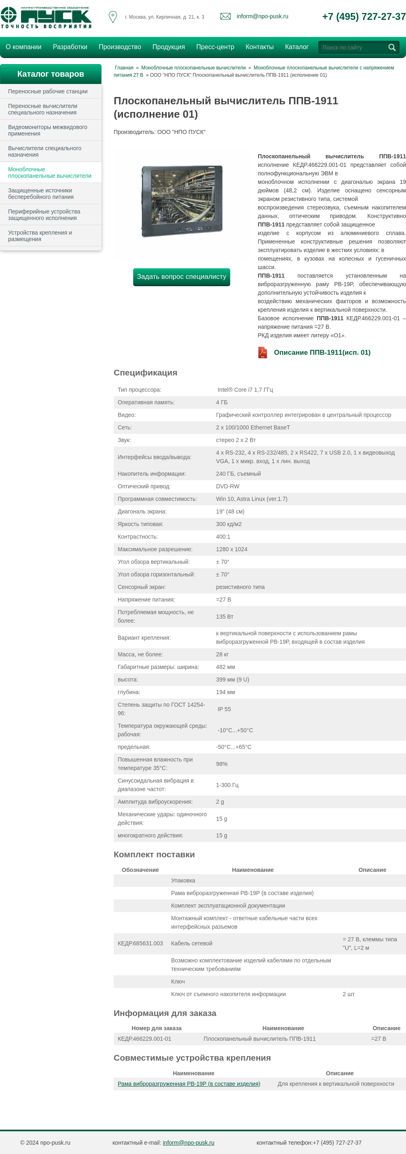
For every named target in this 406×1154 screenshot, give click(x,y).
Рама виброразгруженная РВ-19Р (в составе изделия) (189, 1084)
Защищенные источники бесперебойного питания (41, 193)
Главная (124, 68)
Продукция (166, 46)
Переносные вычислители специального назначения (43, 109)
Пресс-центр (213, 46)
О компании (21, 46)
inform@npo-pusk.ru (262, 16)
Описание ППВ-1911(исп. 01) (322, 352)
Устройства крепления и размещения (40, 235)
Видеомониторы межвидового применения (47, 130)
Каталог (297, 46)
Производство (117, 46)
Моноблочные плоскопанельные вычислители (49, 172)
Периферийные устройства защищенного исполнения (44, 214)
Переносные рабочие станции (48, 91)
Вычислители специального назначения (45, 151)
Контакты (260, 46)
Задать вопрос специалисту (182, 276)
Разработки (67, 46)
